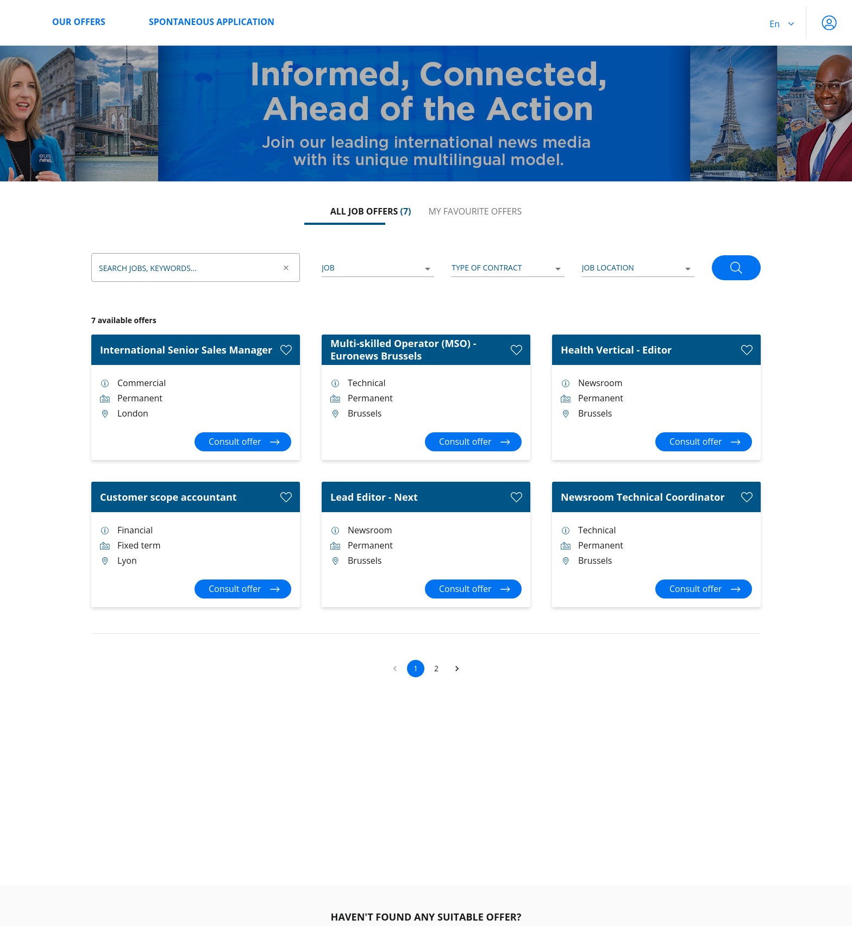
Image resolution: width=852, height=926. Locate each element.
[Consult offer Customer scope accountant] (243, 589)
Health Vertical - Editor (616, 349)
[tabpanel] (426, 457)
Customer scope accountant (168, 496)
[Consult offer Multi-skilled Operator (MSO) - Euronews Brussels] (473, 441)
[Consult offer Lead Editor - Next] (473, 589)
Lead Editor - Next (374, 496)
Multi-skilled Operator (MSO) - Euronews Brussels (403, 349)
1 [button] (415, 668)
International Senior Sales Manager (186, 349)
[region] (426, 113)
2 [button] (436, 668)
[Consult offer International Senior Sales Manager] (243, 441)
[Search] (736, 267)
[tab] (371, 212)
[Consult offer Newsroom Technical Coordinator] (703, 589)
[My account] (829, 23)
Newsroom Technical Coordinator (643, 496)
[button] (457, 668)
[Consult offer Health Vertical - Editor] (703, 441)
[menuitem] (111, 23)
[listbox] (378, 268)
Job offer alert (209, 917)
